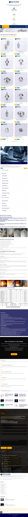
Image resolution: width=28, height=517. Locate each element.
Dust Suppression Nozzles (4, 487)
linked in (5, 511)
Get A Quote (6, 26)
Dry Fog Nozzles (4, 195)
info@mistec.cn (6, 463)
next (14, 141)
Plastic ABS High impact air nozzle (10, 508)
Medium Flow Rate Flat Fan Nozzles (8, 509)
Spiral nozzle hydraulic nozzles (13, 510)
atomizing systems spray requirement (21, 510)
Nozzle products (12, 32)
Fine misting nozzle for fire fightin (18, 137)
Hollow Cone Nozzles (5, 180)
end (16, 141)
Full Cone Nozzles (4, 178)
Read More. (15, 476)
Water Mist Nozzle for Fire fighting (18, 86)
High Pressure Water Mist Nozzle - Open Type (6, 85)
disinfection (7, 511)
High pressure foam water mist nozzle (5, 52)
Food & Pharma (4, 210)
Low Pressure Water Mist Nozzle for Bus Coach (20, 85)
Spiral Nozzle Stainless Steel (6, 510)
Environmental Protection (5, 208)
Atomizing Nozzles (4, 185)
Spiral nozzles (4, 173)
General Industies (4, 205)
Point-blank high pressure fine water (4, 138)
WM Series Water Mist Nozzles (18, 136)
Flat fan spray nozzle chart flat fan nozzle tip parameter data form (9, 395)
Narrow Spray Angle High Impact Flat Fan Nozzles (20, 508)
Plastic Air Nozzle (3, 508)
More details (2, 139)
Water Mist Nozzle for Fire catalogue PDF (8, 36)
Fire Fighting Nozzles (17, 32)
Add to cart (4, 139)
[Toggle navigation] (26, 26)
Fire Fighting (4, 203)
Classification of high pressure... (10, 499)
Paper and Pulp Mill (5, 200)
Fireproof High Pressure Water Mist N (5, 86)
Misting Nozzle (4, 190)
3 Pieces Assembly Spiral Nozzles (17, 509)
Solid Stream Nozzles (5, 183)
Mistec (13, 514)
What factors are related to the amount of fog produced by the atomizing (23, 405)
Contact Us (14, 354)
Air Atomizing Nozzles (3, 485)
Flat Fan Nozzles (4, 175)
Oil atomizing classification (9, 404)
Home (8, 32)
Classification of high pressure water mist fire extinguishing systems (22, 395)
